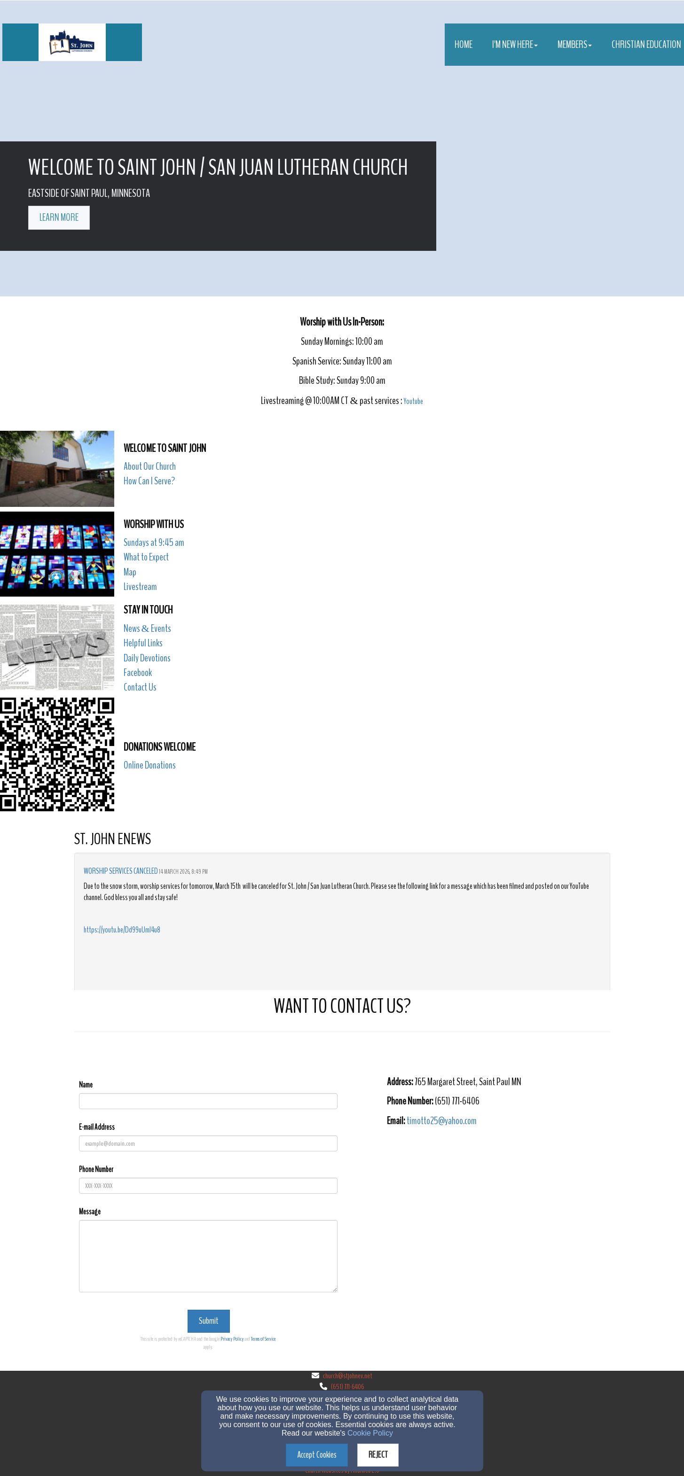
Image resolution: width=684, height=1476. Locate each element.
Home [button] (463, 45)
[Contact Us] (140, 688)
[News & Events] (147, 629)
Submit (209, 1320)
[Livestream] (140, 587)
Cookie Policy (370, 1433)
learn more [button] (59, 217)
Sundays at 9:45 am (154, 543)
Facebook (138, 673)
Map (130, 572)
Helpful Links (143, 643)
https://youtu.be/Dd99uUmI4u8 (122, 929)
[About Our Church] (150, 467)
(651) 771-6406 (347, 1387)
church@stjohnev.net (347, 1376)
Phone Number (96, 1169)
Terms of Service (263, 1339)
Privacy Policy (232, 1339)
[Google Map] (498, 1201)
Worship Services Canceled (121, 871)
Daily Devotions (147, 658)
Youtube (413, 401)
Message (90, 1211)
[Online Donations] (150, 766)
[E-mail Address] (208, 1143)
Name (86, 1085)
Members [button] (575, 45)
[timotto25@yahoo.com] (442, 1121)
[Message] (208, 1256)
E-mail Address (97, 1127)
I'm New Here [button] (515, 45)
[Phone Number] (208, 1186)
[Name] (208, 1101)
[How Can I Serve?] (149, 481)
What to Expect (146, 557)
